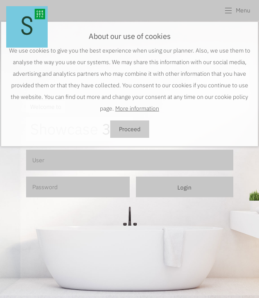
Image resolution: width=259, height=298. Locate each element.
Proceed (129, 129)
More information (137, 108)
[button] (237, 10)
